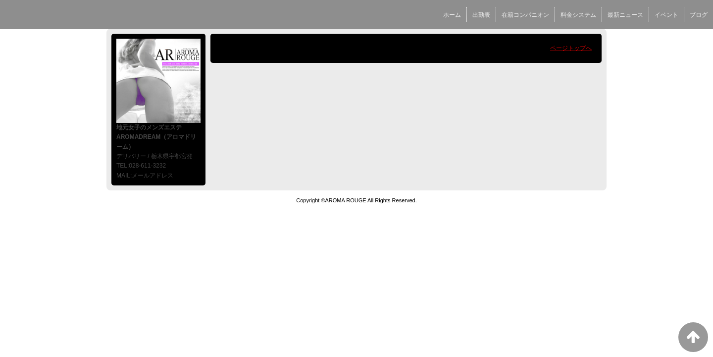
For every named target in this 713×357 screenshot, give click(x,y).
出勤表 (481, 14)
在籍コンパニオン (525, 14)
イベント (666, 14)
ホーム (452, 14)
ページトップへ (571, 48)
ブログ (699, 14)
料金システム (578, 14)
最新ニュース (625, 14)
